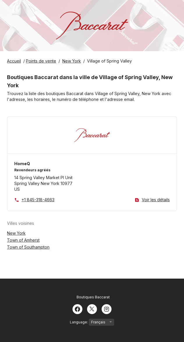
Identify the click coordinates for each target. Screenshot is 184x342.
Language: (92, 322)
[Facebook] (77, 308)
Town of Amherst (23, 240)
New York (16, 233)
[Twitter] (92, 308)
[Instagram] (107, 308)
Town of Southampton (28, 247)
